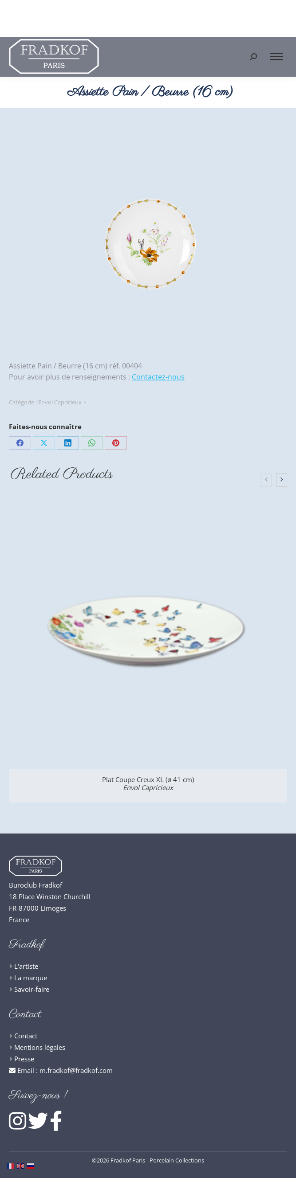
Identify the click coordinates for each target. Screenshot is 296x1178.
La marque (30, 977)
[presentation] (266, 480)
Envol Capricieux (60, 402)
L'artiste (26, 966)
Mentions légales (39, 1047)
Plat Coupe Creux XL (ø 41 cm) (148, 783)
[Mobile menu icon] (276, 56)
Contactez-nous (158, 377)
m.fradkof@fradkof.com (76, 1070)
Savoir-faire (31, 989)
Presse (24, 1058)
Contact (25, 1035)
